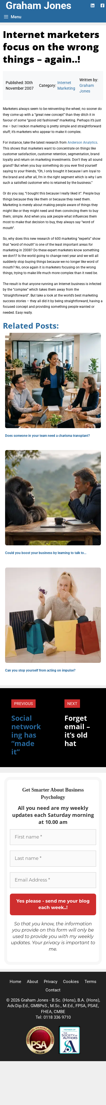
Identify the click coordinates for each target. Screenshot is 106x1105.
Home (15, 981)
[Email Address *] (53, 880)
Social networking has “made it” (26, 734)
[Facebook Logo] (102, 5)
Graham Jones (39, 5)
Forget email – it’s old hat (77, 730)
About (32, 981)
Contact (53, 990)
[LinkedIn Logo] (92, 5)
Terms (90, 981)
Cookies (71, 981)
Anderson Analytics (82, 142)
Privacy (50, 981)
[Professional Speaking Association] (40, 1052)
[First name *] (53, 837)
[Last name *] (53, 858)
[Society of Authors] (69, 1052)
